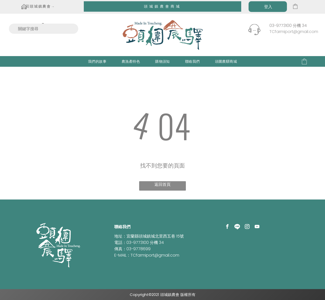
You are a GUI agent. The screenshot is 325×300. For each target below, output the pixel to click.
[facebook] (227, 227)
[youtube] (257, 227)
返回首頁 (162, 184)
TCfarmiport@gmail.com (293, 32)
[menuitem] (97, 61)
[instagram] (247, 227)
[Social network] (237, 227)
